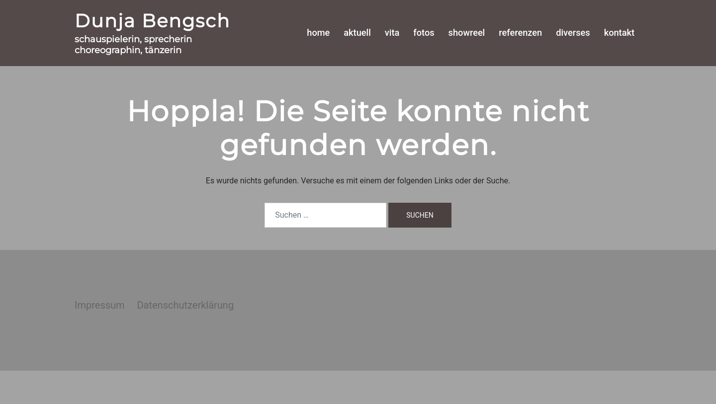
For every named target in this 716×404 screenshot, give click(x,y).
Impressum (100, 305)
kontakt (619, 32)
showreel (466, 32)
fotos (423, 32)
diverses (573, 32)
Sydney (247, 387)
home (318, 32)
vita (392, 32)
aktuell (357, 32)
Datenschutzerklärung (185, 305)
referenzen (520, 32)
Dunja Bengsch (152, 20)
